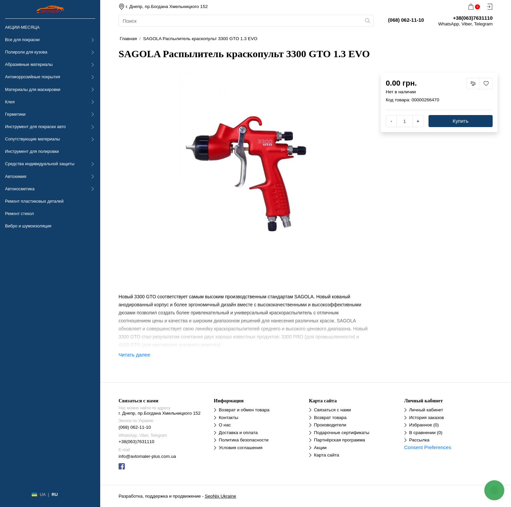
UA (42, 494)
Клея (10, 101)
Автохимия (15, 176)
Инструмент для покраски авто (35, 126)
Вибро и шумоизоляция (28, 225)
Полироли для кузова (26, 52)
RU (54, 494)
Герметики (15, 114)
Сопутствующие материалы (32, 138)
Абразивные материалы (29, 64)
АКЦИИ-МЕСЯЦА (22, 27)
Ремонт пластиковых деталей (34, 201)
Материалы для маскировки (32, 89)
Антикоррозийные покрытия (32, 76)
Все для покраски (22, 39)
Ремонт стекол (19, 213)
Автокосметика (19, 188)
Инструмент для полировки (32, 151)
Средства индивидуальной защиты (39, 163)
